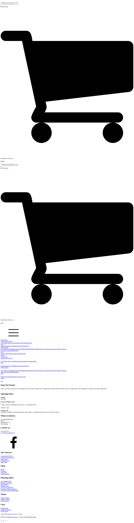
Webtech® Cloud (31, 517)
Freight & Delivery (13, 353)
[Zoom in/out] (1, 520)
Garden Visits (22, 353)
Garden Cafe (26, 361)
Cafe (24, 343)
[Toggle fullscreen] (3, 520)
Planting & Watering (17, 349)
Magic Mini (28, 343)
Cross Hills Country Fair (7, 343)
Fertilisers (6, 346)
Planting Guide (33, 349)
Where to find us (5, 499)
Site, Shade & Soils (6, 349)
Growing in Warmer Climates (58, 349)
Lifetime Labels (20, 346)
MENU (3, 161)
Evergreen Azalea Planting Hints (10, 350)
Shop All (26, 346)
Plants (2, 346)
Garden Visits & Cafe (6, 456)
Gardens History (5, 498)
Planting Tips (4, 353)
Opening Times (5, 501)
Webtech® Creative (12, 517)
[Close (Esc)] (6, 520)
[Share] (4, 520)
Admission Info (18, 343)
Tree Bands (12, 346)
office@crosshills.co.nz (8, 433)
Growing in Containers (44, 349)
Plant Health (26, 349)
